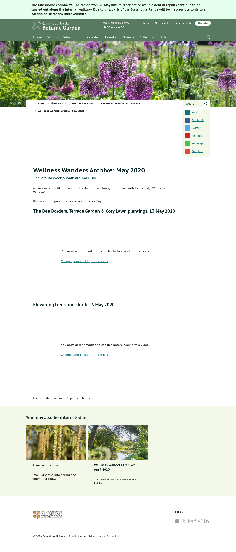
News (146, 23)
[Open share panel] (193, 103)
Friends (166, 37)
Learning (111, 37)
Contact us (113, 536)
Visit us (52, 37)
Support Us (163, 23)
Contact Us (183, 23)
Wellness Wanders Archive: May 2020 (89, 170)
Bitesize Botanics (45, 465)
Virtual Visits (59, 103)
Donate (203, 23)
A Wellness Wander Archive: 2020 (120, 103)
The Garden (91, 37)
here (91, 398)
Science (128, 37)
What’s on (70, 37)
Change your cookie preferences (84, 261)
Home (37, 37)
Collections (148, 37)
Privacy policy (97, 536)
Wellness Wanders (83, 103)
